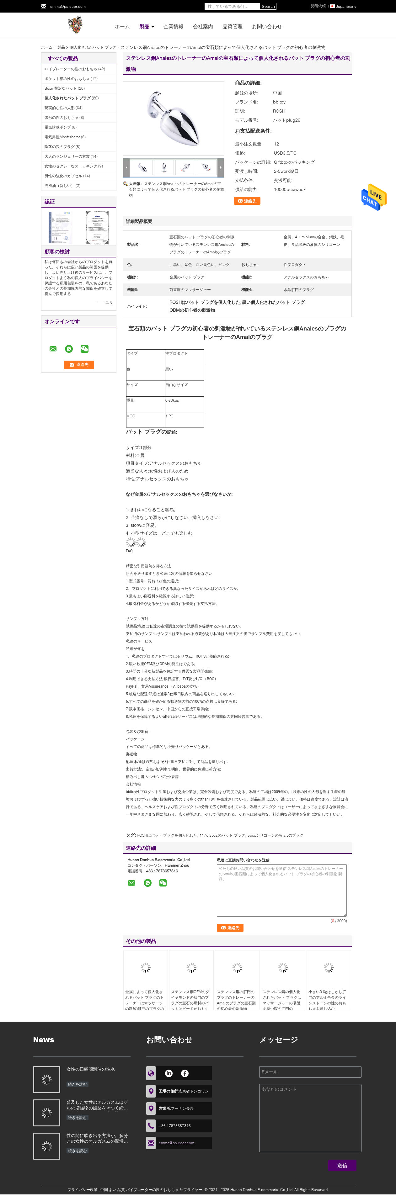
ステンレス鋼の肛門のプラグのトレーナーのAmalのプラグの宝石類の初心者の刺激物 (236, 1000)
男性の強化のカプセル (63, 175)
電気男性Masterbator (62, 137)
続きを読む (77, 1084)
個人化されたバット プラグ (93, 47)
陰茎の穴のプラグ (60, 146)
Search (268, 6)
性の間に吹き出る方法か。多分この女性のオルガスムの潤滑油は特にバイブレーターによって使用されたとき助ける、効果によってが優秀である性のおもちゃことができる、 (97, 1139)
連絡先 (250, 201)
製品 (144, 26)
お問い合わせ (267, 26)
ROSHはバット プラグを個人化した (167, 835)
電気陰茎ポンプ (58, 127)
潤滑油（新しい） (60, 185)
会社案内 (203, 26)
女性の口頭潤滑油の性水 (91, 1069)
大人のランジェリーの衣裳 (67, 156)
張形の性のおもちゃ (61, 117)
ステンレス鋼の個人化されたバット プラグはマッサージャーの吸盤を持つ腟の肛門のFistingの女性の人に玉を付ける (282, 1005)
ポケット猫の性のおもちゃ (67, 78)
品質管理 (232, 26)
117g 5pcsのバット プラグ (222, 835)
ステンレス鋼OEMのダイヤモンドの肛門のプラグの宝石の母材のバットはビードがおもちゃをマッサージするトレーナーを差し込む (190, 1005)
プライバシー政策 (82, 1189)
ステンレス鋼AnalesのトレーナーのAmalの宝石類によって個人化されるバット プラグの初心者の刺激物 (176, 189)
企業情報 (173, 26)
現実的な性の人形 (60, 107)
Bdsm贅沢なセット (61, 88)
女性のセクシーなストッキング (71, 166)
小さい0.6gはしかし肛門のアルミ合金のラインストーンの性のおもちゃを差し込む (327, 1000)
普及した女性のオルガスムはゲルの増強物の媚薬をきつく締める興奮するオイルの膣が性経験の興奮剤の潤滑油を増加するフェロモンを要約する (97, 1105)
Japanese (346, 6)
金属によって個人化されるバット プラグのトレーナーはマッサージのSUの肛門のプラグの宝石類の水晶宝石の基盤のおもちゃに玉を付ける (144, 1008)
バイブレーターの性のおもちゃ (71, 68)
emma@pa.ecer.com (68, 6)
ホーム (122, 26)
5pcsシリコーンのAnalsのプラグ (275, 835)
